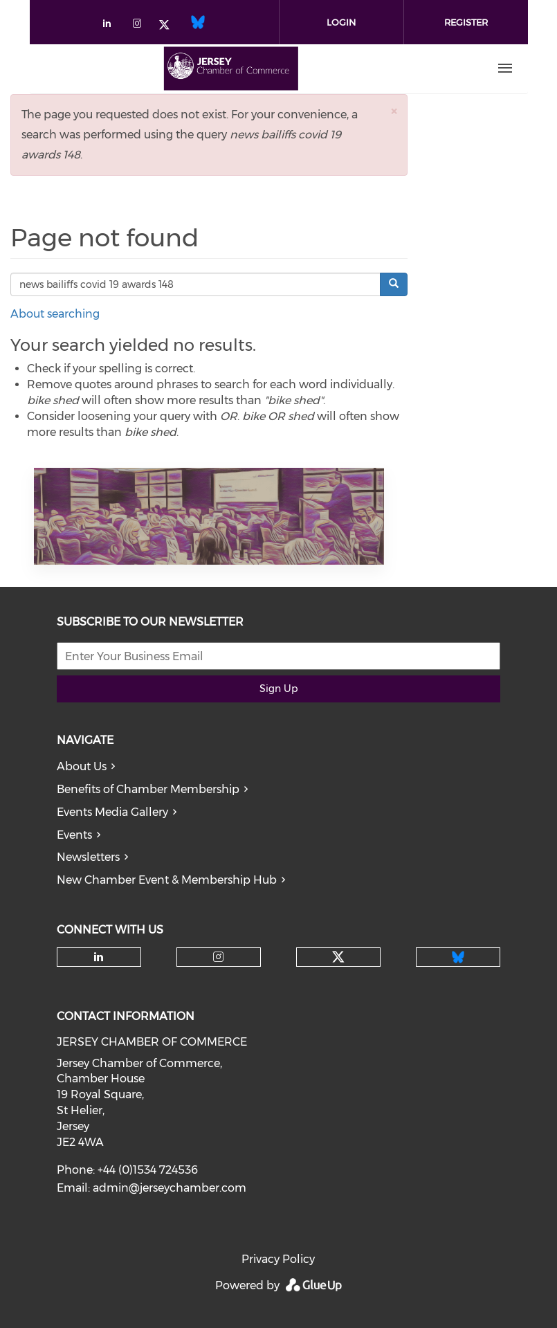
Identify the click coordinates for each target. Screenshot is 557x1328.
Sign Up (278, 688)
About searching (55, 313)
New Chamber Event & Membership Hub (167, 879)
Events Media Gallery (112, 812)
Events (74, 835)
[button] (393, 111)
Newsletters (88, 857)
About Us (82, 766)
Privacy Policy (278, 1259)
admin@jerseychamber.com (169, 1187)
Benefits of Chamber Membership (148, 789)
